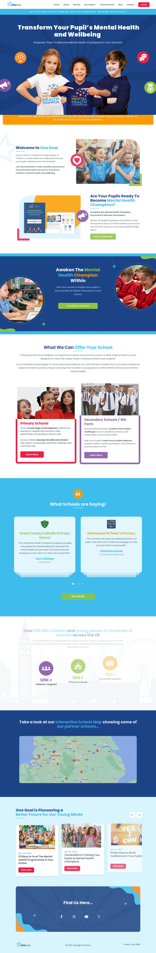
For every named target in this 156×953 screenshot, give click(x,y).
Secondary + (90, 4)
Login (144, 4)
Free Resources (107, 4)
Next (139, 815)
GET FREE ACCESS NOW (78, 296)
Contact (130, 4)
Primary (76, 4)
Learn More (32, 444)
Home (56, 4)
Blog (120, 4)
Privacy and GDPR (132, 945)
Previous (132, 815)
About (66, 4)
